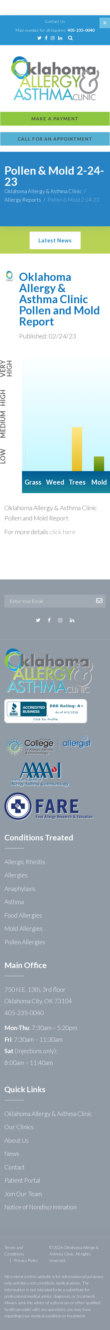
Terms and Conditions (14, 1250)
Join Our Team (23, 1193)
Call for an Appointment (55, 138)
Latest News (55, 240)
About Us (16, 1140)
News (11, 1153)
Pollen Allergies (24, 941)
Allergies (16, 875)
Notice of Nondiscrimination (40, 1207)
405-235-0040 (80, 30)
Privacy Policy (26, 1260)
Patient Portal (22, 1180)
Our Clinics (18, 1126)
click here (62, 532)
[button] (104, 23)
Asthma (14, 901)
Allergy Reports (22, 199)
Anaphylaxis (19, 888)
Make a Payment (55, 118)
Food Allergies (23, 915)
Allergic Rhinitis (24, 861)
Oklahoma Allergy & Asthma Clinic (43, 191)
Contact (14, 1167)
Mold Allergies (23, 928)
